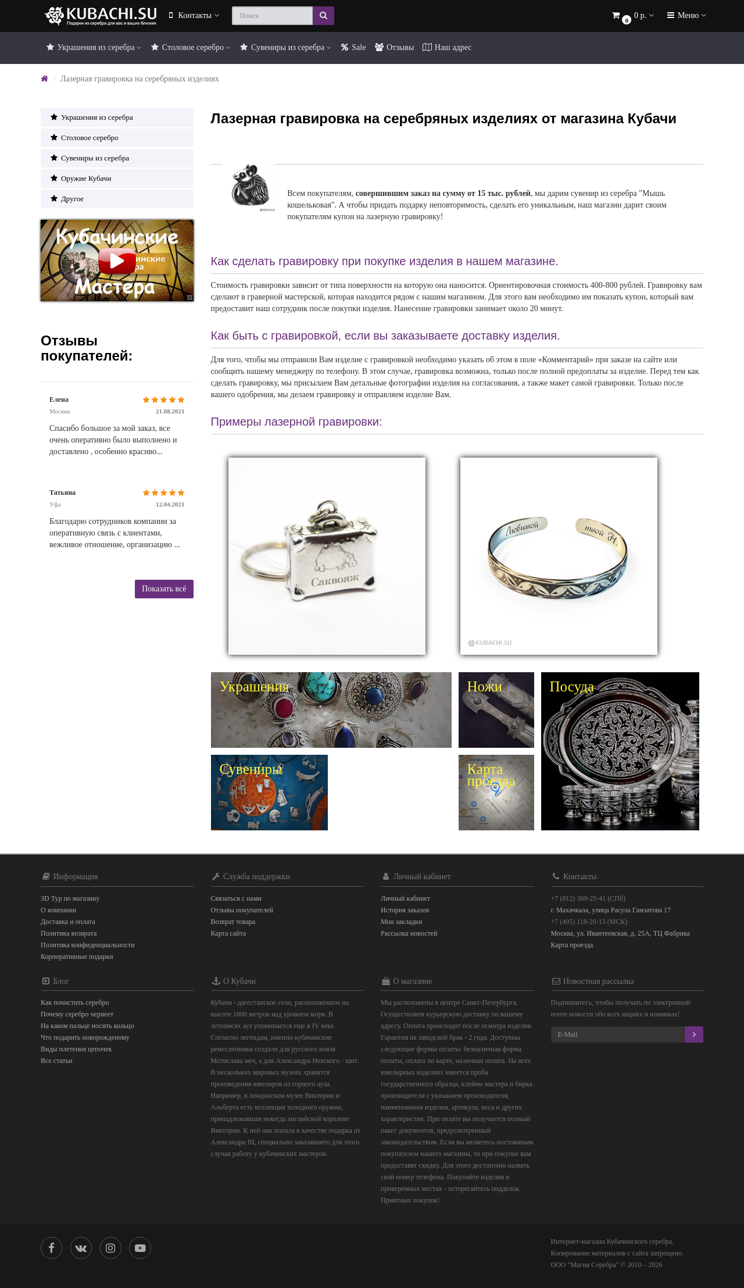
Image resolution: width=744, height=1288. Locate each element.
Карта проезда (572, 945)
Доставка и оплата (68, 922)
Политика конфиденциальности (88, 945)
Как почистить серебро (75, 1002)
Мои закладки (401, 922)
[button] (632, 16)
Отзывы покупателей (242, 910)
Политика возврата (68, 933)
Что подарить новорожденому (85, 1037)
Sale (352, 47)
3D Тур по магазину (70, 898)
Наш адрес (446, 47)
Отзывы (394, 47)
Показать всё (164, 588)
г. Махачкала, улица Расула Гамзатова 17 (611, 910)
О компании (58, 910)
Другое (66, 198)
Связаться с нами (236, 898)
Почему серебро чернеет (77, 1014)
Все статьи (57, 1061)
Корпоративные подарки (77, 956)
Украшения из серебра (93, 47)
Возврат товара (233, 922)
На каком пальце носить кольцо (87, 1026)
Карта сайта (228, 933)
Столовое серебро (189, 47)
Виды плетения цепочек (76, 1049)
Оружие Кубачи (80, 178)
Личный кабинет (405, 898)
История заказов (405, 910)
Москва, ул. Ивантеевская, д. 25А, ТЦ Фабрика (620, 933)
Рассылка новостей (409, 933)
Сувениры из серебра (285, 47)
